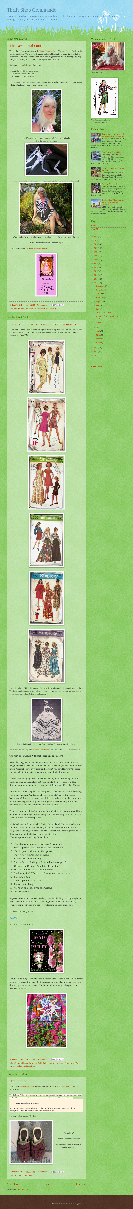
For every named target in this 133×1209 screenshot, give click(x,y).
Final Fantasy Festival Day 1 (112, 152)
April (98, 331)
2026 (96, 237)
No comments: (42, 305)
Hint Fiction (19, 1175)
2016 (96, 275)
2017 (96, 271)
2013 (96, 348)
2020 (96, 260)
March (98, 335)
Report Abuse (97, 366)
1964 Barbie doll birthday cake (45, 1063)
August (99, 302)
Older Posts (80, 1184)
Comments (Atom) (23, 1190)
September (100, 298)
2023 (96, 248)
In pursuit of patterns (64, 1063)
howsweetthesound (37, 248)
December (100, 286)
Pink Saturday (51, 309)
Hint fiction (18, 1081)
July (97, 305)
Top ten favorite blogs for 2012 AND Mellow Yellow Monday (113, 135)
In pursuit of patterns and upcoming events (42, 324)
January (99, 343)
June (98, 309)
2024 (96, 244)
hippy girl (28, 1175)
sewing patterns (29, 1066)
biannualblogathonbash (48, 51)
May (98, 327)
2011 (96, 355)
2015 (96, 279)
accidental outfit (39, 309)
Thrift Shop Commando (31, 10)
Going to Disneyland (109, 184)
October (99, 294)
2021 (96, 256)
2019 (96, 263)
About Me (94, 229)
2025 (96, 240)
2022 (96, 252)
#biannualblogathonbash (24, 309)
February (99, 339)
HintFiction (64, 1086)
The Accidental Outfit (26, 46)
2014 (96, 283)
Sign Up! (13, 918)
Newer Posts (13, 1184)
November (100, 290)
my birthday (18, 1066)
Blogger (77, 1204)
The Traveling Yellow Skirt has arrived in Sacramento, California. (113, 202)
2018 (96, 267)
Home (47, 1184)
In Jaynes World (28, 1086)
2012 (96, 352)
